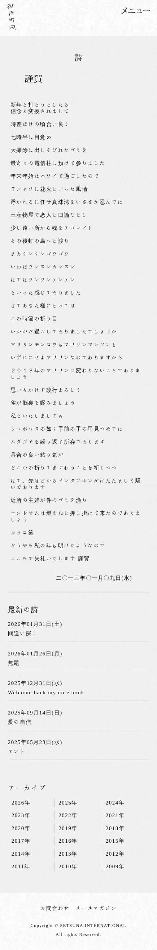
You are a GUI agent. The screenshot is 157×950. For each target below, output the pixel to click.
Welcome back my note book (46, 692)
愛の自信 (20, 722)
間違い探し (23, 633)
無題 (14, 663)
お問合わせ (55, 908)
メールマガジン (96, 908)
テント (17, 751)
